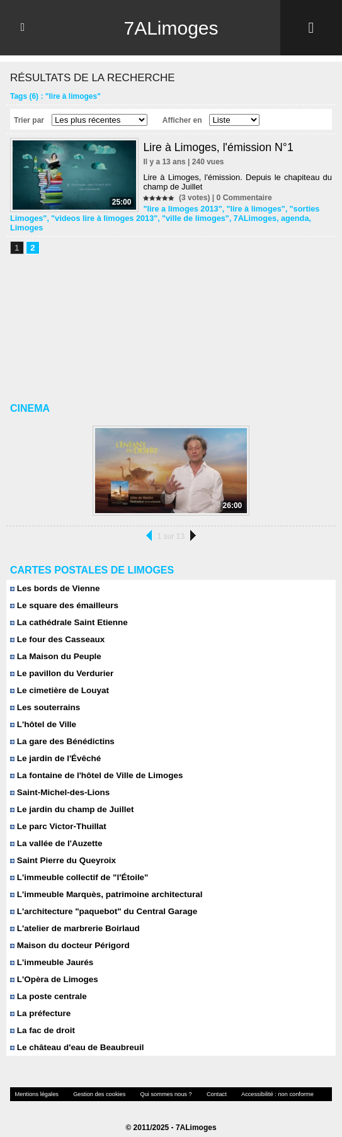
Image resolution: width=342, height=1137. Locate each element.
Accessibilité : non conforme (258, 1084)
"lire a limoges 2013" (180, 208)
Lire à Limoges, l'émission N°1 (219, 147)
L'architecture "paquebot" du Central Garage (100, 901)
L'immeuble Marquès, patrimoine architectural (103, 884)
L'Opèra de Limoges (52, 969)
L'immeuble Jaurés (50, 952)
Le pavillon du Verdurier (60, 663)
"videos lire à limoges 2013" (99, 217)
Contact (202, 1084)
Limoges (312, 217)
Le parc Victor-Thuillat (56, 816)
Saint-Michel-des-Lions (58, 782)
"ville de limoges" (185, 217)
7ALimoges (170, 27)
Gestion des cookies (92, 1084)
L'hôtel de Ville (42, 714)
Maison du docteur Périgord (67, 935)
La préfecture (39, 1003)
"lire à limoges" (249, 208)
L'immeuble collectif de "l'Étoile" (77, 867)
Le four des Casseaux (55, 629)
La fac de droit (41, 1020)
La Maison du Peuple (54, 646)
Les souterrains (43, 697)
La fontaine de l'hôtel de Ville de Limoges (93, 765)
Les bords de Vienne (53, 578)
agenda (279, 217)
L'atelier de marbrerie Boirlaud (72, 918)
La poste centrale (47, 986)
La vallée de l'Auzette (55, 833)
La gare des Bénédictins (60, 731)
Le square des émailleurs (62, 595)
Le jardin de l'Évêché (54, 748)
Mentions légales (35, 1084)
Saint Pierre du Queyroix (61, 850)
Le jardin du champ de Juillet (70, 799)
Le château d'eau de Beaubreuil (74, 1037)
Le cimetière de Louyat (58, 680)
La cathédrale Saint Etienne (66, 612)
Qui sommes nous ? (154, 1084)
